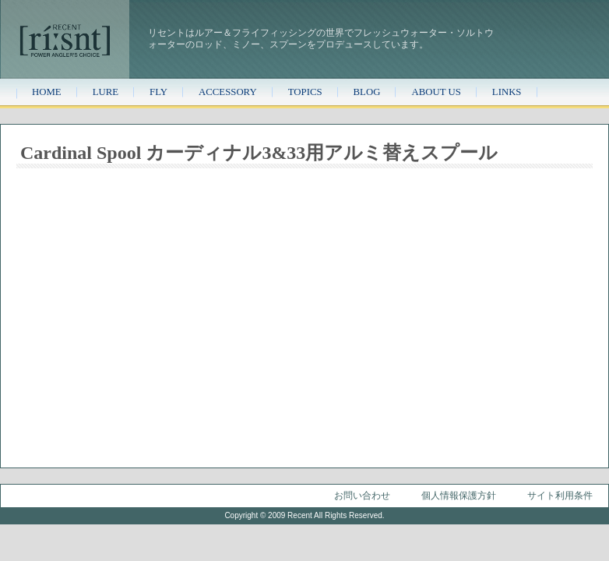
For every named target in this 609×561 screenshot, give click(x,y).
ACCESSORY (228, 91)
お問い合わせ (362, 495)
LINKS (507, 91)
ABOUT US (435, 91)
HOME (47, 91)
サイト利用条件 (560, 495)
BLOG (367, 91)
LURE (105, 91)
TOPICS (305, 91)
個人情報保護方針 (458, 495)
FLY (158, 91)
